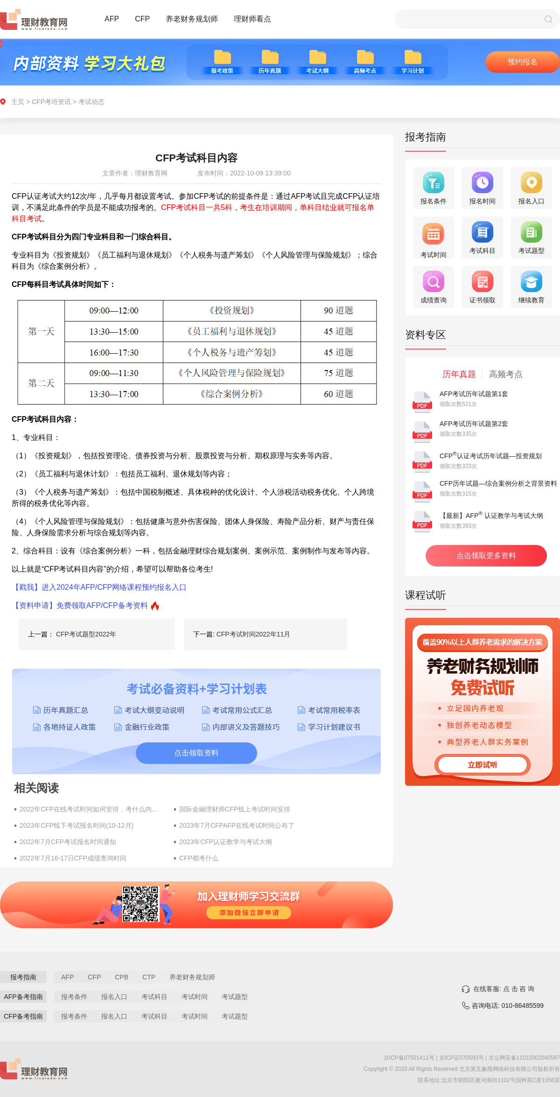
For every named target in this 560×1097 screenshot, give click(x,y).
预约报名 (523, 62)
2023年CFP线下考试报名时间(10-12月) (76, 825)
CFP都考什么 (198, 858)
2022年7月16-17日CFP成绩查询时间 (73, 858)
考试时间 (195, 996)
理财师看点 (252, 19)
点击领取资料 (196, 753)
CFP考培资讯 (51, 101)
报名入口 (114, 996)
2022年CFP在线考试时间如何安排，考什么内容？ (92, 809)
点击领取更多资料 (486, 555)
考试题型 (235, 996)
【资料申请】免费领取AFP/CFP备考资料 (80, 605)
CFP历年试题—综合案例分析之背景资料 (498, 483)
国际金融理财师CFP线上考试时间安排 (234, 809)
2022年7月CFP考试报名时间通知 (68, 841)
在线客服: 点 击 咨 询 (503, 988)
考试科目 (154, 996)
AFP (112, 19)
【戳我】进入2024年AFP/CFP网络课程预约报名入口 (99, 587)
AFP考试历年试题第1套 (474, 394)
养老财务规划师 (192, 19)
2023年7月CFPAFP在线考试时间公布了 (236, 825)
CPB (121, 977)
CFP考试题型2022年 (86, 634)
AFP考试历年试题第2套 (474, 423)
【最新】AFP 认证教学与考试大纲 (491, 515)
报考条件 (74, 996)
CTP (148, 977)
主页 (17, 101)
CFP (142, 19)
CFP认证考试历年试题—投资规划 (491, 456)
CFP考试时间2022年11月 (254, 634)
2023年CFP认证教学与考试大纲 (225, 841)
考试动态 (91, 101)
